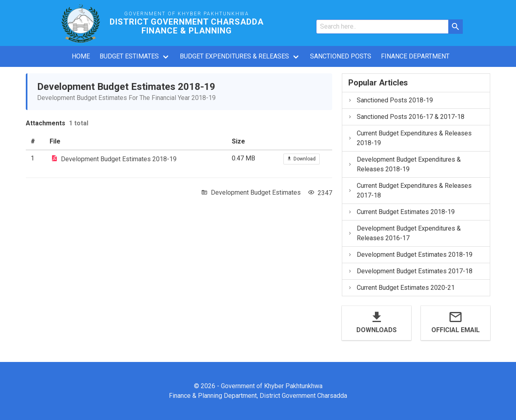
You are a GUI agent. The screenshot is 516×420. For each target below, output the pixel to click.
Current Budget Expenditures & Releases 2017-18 (409, 190)
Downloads (376, 330)
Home (81, 56)
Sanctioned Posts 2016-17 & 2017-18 (406, 117)
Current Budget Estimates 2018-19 (401, 212)
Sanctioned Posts (340, 56)
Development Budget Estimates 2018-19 (119, 158)
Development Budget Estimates (256, 192)
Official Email (455, 330)
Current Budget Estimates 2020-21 (401, 287)
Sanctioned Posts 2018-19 (390, 100)
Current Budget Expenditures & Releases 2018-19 (409, 138)
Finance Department (415, 56)
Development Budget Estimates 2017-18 (410, 271)
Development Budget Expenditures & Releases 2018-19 (404, 164)
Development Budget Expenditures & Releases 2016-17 (404, 233)
